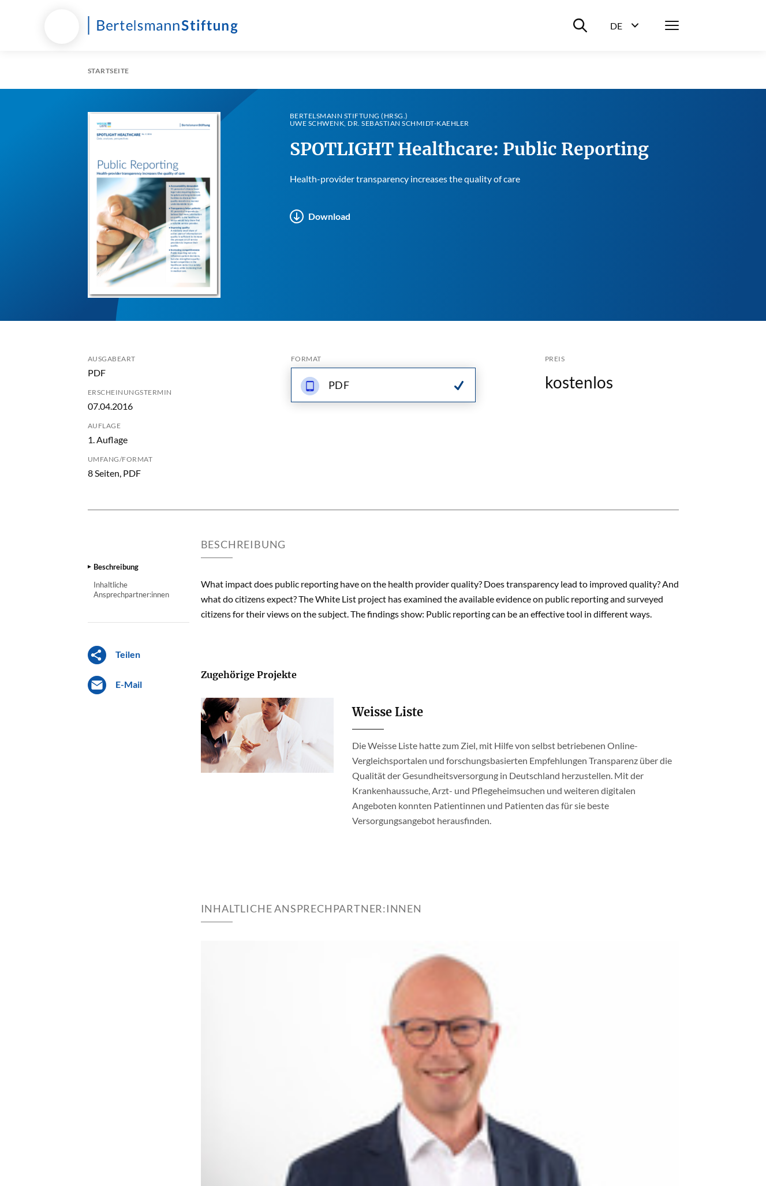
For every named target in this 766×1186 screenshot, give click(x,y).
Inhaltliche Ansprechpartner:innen (131, 589)
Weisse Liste (387, 712)
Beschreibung (116, 566)
